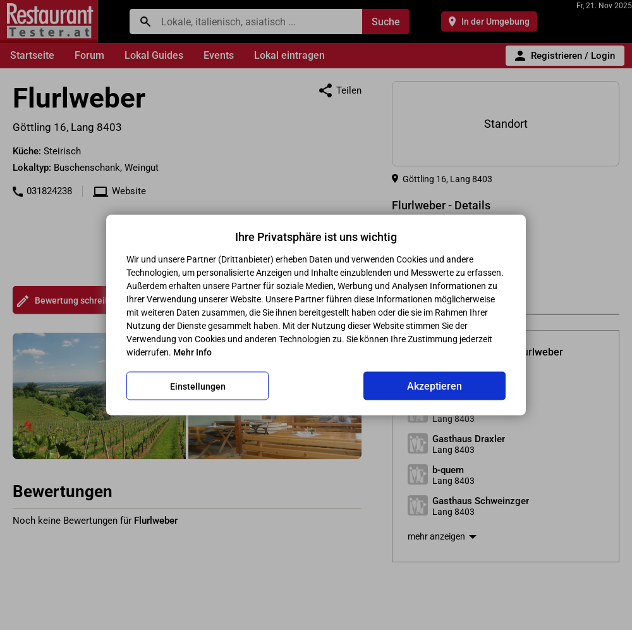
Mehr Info (192, 352)
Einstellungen (198, 386)
